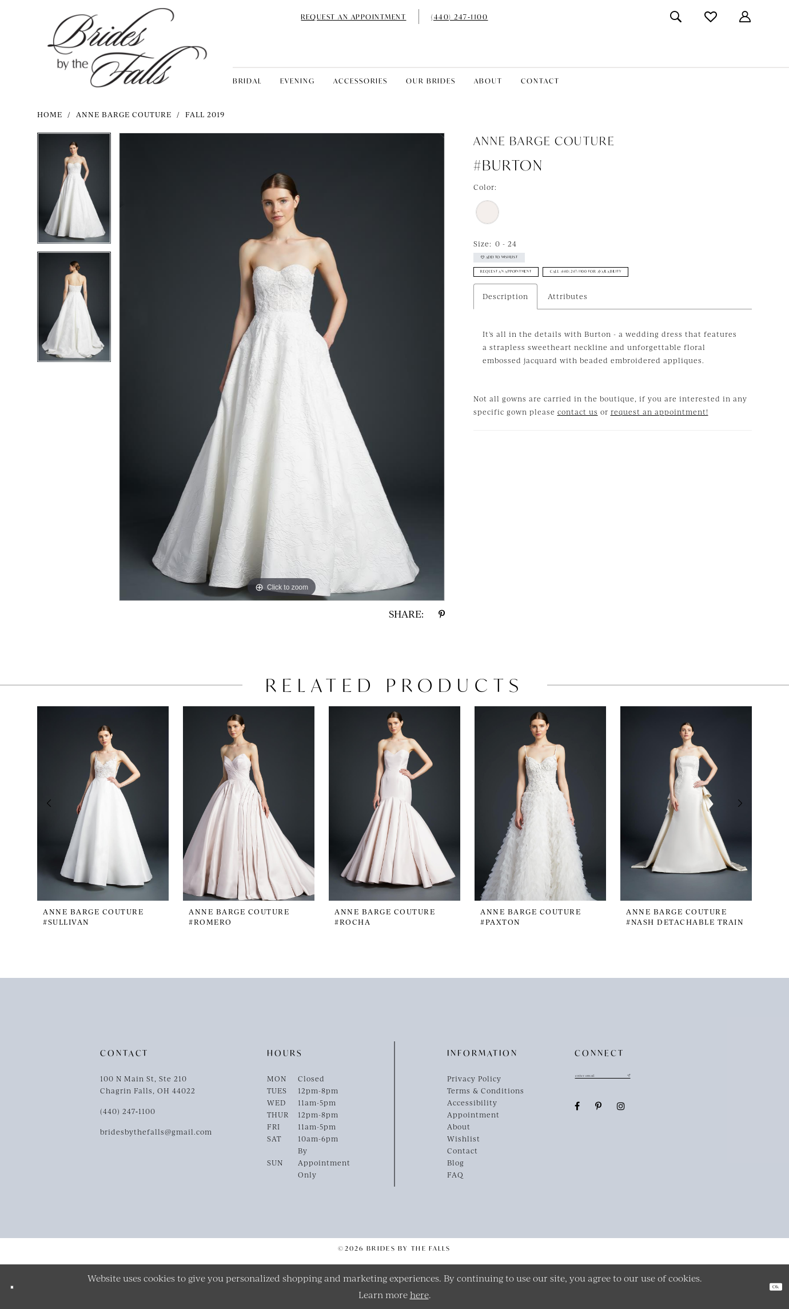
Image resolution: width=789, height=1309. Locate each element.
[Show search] (676, 17)
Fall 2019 (205, 114)
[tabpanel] (74, 192)
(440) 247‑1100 (128, 1111)
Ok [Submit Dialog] (769, 1286)
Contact (462, 1150)
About (459, 1126)
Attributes (568, 350)
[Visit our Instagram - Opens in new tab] (621, 1112)
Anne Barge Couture (124, 114)
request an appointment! (659, 466)
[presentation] (103, 803)
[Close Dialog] (17, 1287)
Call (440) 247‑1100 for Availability (561, 321)
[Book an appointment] (353, 17)
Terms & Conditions (485, 1090)
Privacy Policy (474, 1078)
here (419, 1294)
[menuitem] (353, 17)
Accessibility (472, 1102)
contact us (577, 466)
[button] (745, 17)
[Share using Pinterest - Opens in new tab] (442, 614)
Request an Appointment (540, 294)
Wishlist (463, 1138)
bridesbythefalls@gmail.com (156, 1132)
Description (505, 350)
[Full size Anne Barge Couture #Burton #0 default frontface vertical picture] (281, 366)
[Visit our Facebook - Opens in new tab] (577, 1112)
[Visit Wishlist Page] (711, 16)
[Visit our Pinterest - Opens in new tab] (598, 1112)
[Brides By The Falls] (127, 47)
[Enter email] (632, 1078)
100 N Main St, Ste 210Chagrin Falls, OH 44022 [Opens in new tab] (148, 1084)
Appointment (473, 1114)
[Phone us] (459, 17)
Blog (455, 1162)
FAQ (455, 1174)
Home (49, 114)
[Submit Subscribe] (684, 1078)
